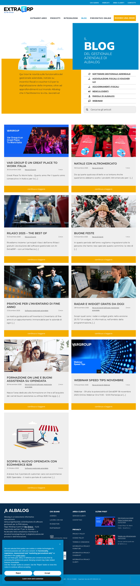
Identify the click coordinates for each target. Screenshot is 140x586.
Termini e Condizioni (81, 542)
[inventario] (36, 266)
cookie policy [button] (20, 556)
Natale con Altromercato (127, 536)
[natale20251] (103, 125)
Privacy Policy (79, 534)
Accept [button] (47, 573)
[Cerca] (87, 109)
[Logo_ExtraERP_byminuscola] (18, 7)
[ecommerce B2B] (36, 413)
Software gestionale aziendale (36, 311)
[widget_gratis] (103, 266)
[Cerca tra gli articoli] (110, 109)
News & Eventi (30, 170)
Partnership (55, 528)
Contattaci (77, 520)
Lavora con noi (56, 520)
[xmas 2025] (103, 196)
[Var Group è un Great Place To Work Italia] (105, 522)
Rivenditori (54, 524)
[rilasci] (36, 196)
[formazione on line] (36, 340)
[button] (60, 544)
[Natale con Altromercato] (105, 540)
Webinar (107, 385)
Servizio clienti (79, 516)
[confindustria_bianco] (58, 536)
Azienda (53, 516)
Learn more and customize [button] (32, 579)
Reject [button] (18, 573)
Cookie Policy (78, 538)
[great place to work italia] (36, 125)
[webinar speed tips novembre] (103, 340)
